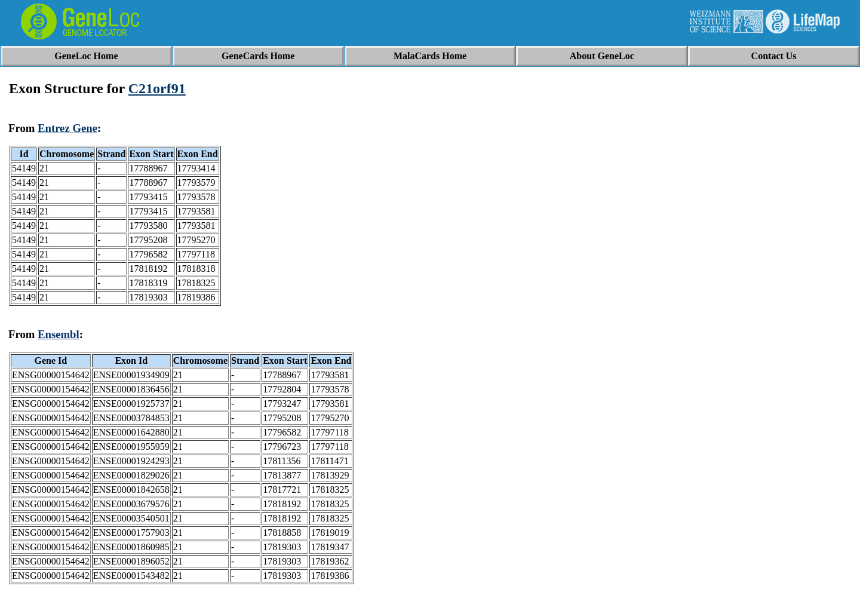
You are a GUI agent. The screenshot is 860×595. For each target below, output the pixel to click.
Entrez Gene (67, 128)
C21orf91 (157, 88)
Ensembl (58, 334)
